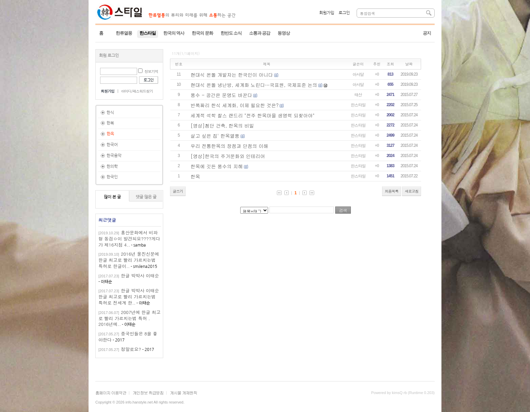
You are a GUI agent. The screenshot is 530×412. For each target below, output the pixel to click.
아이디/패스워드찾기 (137, 91)
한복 (110, 123)
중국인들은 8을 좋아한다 (127, 336)
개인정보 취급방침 (148, 392)
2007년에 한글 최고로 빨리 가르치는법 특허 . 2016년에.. (129, 318)
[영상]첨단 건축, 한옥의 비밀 (222, 125)
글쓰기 (178, 191)
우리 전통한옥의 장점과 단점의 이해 (229, 145)
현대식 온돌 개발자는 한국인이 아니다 (232, 74)
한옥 (110, 134)
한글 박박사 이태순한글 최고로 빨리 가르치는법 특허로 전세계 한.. (128, 296)
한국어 (112, 145)
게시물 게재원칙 (183, 392)
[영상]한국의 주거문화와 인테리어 (228, 156)
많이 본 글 (112, 197)
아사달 (358, 74)
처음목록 (391, 191)
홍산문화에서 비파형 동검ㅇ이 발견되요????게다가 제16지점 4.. (129, 238)
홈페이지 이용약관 (110, 392)
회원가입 (326, 13)
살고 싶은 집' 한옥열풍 (215, 135)
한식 (110, 113)
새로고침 (411, 191)
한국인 (112, 177)
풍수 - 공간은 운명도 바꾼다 (221, 95)
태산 (358, 94)
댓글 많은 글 (146, 197)
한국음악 (114, 156)
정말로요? (131, 349)
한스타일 (358, 104)
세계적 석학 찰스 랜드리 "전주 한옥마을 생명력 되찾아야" (253, 115)
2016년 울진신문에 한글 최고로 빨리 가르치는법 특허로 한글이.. (128, 260)
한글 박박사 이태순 (140, 275)
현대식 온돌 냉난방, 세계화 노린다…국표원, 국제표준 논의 (254, 84)
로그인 (344, 13)
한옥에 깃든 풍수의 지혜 (217, 166)
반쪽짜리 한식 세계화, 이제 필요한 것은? (235, 105)
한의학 (112, 166)
